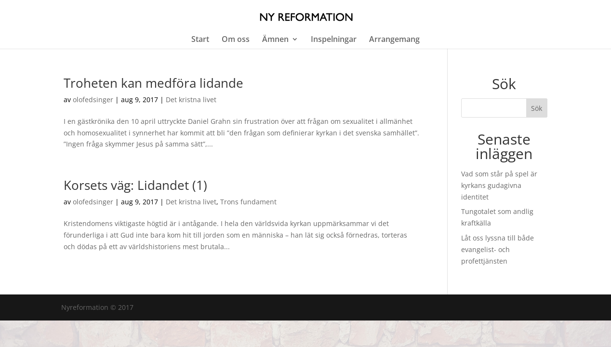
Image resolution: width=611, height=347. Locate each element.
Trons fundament (248, 201)
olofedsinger (93, 99)
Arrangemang (394, 40)
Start (200, 40)
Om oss (236, 40)
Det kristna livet (191, 99)
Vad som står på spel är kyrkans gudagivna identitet (499, 185)
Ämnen (275, 40)
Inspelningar (334, 40)
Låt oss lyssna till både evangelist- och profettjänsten (497, 249)
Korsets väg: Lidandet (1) (135, 185)
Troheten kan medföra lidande (153, 83)
